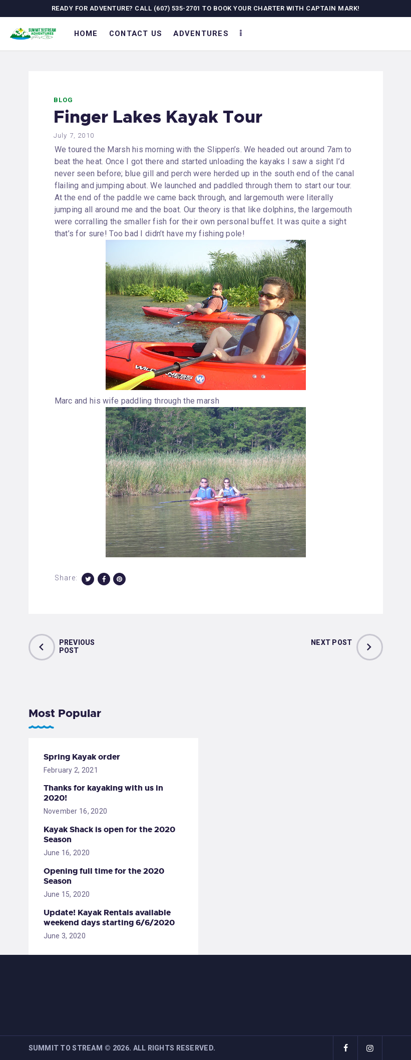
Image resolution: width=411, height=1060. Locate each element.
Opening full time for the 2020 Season (104, 876)
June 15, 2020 (67, 894)
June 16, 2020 (67, 853)
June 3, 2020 (65, 936)
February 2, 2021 (71, 770)
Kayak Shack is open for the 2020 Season (109, 835)
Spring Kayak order (82, 757)
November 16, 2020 (76, 811)
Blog (64, 100)
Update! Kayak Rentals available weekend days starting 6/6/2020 (109, 918)
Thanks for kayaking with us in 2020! (103, 793)
